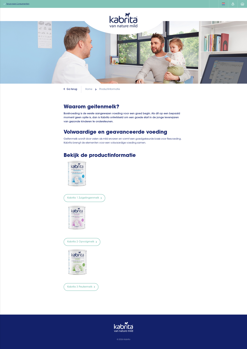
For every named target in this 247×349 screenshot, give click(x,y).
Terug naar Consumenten (17, 4)
